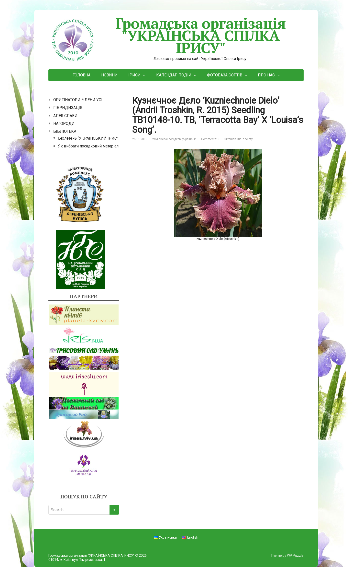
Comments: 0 (210, 139)
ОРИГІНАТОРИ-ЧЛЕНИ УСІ (77, 99)
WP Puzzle (295, 555)
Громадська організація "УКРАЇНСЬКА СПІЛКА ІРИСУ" (167, 35)
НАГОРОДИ (64, 123)
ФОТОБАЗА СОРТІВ (224, 75)
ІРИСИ (134, 75)
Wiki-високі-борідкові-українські (174, 139)
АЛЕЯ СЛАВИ (65, 115)
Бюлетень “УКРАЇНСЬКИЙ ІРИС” (88, 138)
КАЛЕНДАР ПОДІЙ (173, 75)
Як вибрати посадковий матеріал (88, 146)
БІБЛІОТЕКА (64, 131)
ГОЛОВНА (81, 75)
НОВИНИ (109, 75)
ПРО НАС (266, 75)
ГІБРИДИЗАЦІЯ (67, 107)
